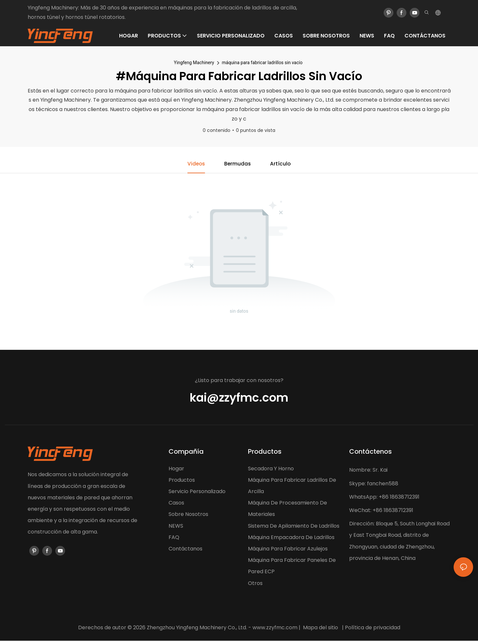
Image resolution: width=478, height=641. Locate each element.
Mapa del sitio (320, 628)
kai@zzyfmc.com (239, 398)
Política (354, 628)
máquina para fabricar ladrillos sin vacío (262, 62)
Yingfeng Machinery (194, 62)
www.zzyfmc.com (275, 628)
